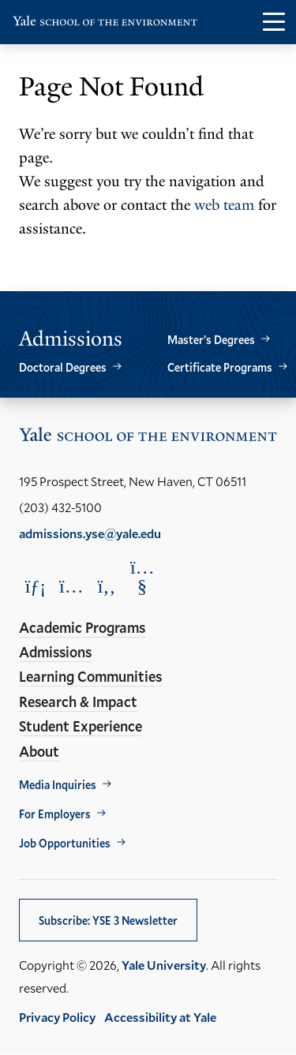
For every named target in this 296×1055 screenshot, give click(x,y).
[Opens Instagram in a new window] (71, 586)
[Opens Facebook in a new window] (106, 586)
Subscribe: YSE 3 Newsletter (108, 920)
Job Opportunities (65, 843)
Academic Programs (82, 627)
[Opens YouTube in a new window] (142, 577)
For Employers (55, 813)
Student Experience (80, 725)
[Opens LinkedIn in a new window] (35, 586)
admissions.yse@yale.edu (90, 533)
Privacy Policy (57, 1016)
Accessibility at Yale (160, 1016)
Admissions (55, 651)
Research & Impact (78, 701)
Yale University (164, 964)
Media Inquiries (57, 784)
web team (224, 205)
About (39, 751)
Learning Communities (90, 676)
